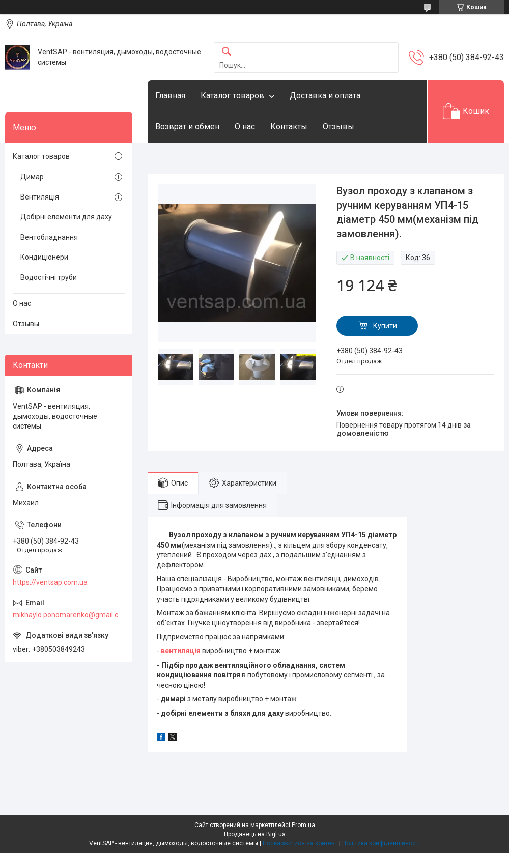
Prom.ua (303, 825)
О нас (245, 126)
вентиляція (181, 651)
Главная (170, 95)
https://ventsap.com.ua (50, 582)
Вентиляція (39, 197)
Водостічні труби (48, 277)
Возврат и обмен (187, 126)
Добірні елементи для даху (66, 217)
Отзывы (338, 126)
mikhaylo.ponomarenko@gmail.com (69, 615)
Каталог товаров (232, 95)
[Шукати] (226, 52)
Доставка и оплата (325, 95)
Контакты (288, 126)
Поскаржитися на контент (300, 843)
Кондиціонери (44, 257)
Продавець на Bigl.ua (255, 834)
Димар (32, 177)
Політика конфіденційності (381, 843)
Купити (385, 326)
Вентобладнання (49, 237)
